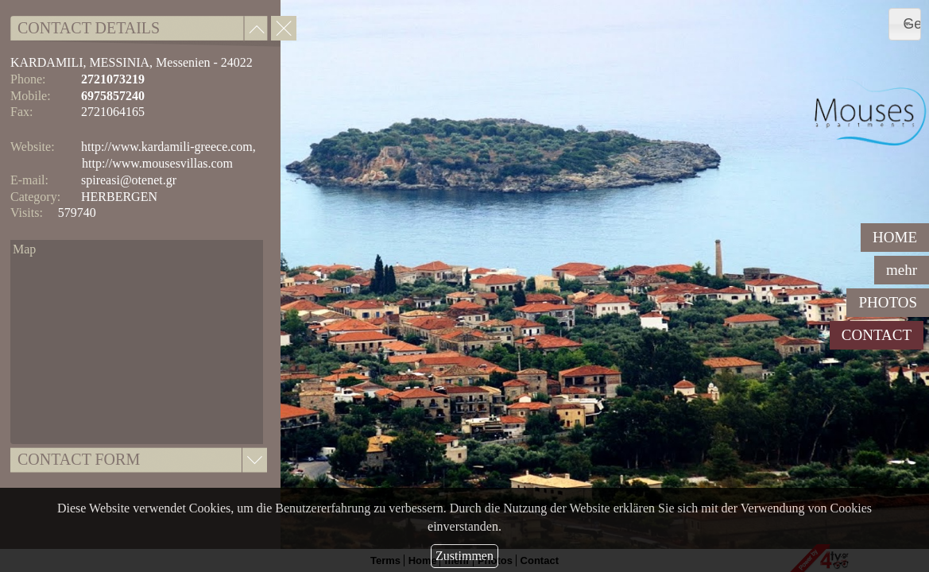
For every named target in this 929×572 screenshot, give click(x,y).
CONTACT (877, 335)
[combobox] (904, 24)
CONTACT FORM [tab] (78, 459)
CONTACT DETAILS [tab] (88, 28)
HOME (895, 237)
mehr (901, 269)
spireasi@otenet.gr (128, 180)
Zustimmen (464, 555)
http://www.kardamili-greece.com (167, 146)
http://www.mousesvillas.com (157, 163)
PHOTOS (887, 302)
